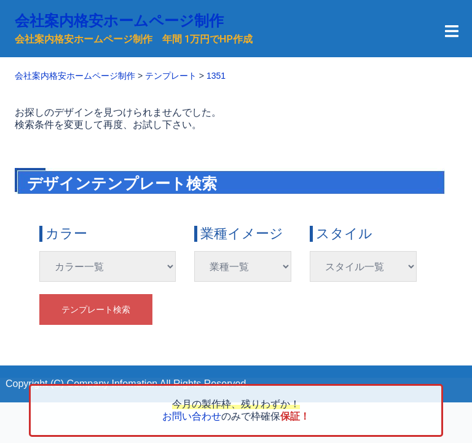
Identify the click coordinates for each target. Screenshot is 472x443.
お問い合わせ (191, 416)
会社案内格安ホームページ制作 (119, 21)
